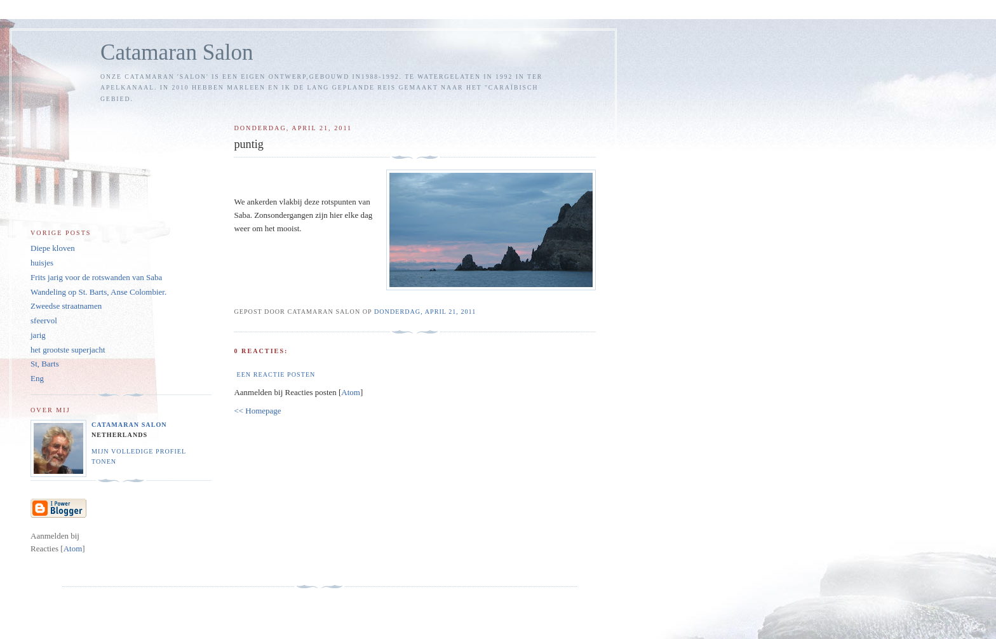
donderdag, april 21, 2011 (425, 311)
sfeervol (43, 320)
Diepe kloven (52, 248)
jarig (38, 335)
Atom (350, 392)
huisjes (41, 262)
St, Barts (44, 363)
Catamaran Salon (176, 52)
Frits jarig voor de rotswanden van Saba (96, 277)
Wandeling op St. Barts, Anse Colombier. (98, 292)
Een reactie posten (275, 374)
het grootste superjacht (67, 349)
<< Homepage (257, 410)
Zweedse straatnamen (66, 306)
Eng (37, 378)
